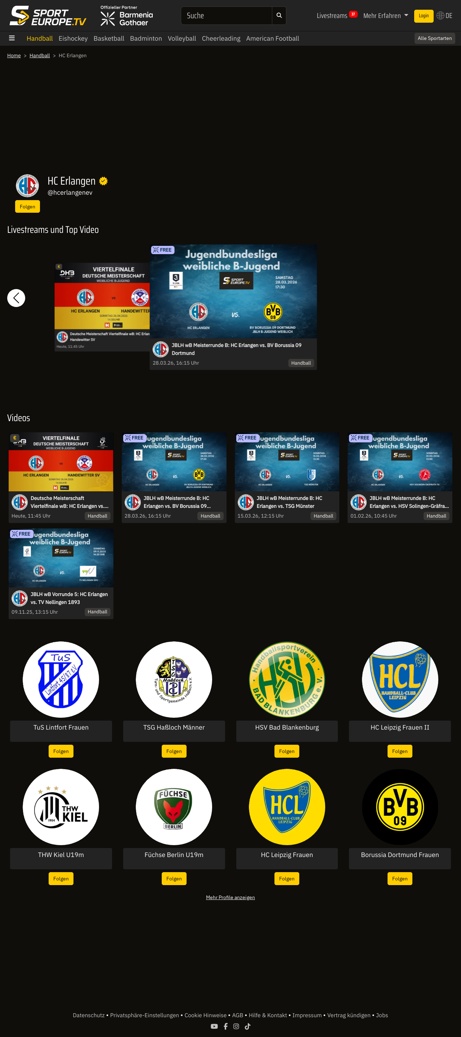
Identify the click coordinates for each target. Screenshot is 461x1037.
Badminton (146, 38)
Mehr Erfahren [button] (382, 15)
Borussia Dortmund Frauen (400, 855)
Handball (40, 38)
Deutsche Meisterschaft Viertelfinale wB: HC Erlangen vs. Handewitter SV (115, 337)
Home (14, 55)
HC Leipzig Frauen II (400, 727)
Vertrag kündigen (349, 1015)
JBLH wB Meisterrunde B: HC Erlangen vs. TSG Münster (289, 502)
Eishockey (73, 38)
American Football (272, 38)
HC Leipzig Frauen (287, 855)
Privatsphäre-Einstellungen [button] (145, 1015)
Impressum (307, 1015)
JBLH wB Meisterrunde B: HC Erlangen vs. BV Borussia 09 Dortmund (236, 349)
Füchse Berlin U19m (173, 855)
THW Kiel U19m (61, 855)
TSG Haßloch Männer (174, 727)
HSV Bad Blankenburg (287, 727)
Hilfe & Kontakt (268, 1015)
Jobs (382, 1015)
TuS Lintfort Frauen (61, 727)
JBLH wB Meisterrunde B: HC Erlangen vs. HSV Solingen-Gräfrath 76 (409, 502)
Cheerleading (221, 38)
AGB (238, 1015)
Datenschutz (89, 1015)
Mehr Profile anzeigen (230, 897)
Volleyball (182, 38)
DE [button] (444, 15)
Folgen (27, 206)
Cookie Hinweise (206, 1015)
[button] (16, 298)
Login (424, 16)
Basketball (109, 38)
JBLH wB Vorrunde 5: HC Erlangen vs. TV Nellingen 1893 (69, 598)
